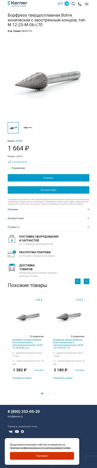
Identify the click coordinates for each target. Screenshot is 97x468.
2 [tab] (46, 394)
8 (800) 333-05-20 (24, 411)
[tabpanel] (28, 339)
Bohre (19, 141)
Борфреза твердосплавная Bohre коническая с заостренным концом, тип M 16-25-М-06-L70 (68, 343)
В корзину (48, 178)
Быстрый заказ (48, 190)
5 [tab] (55, 394)
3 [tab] (49, 394)
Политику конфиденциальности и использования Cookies (40, 448)
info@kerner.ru (15, 416)
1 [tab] (43, 394)
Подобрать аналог (22, 378)
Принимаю (42, 455)
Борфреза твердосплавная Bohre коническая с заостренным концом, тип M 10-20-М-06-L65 (27, 343)
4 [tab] (52, 394)
